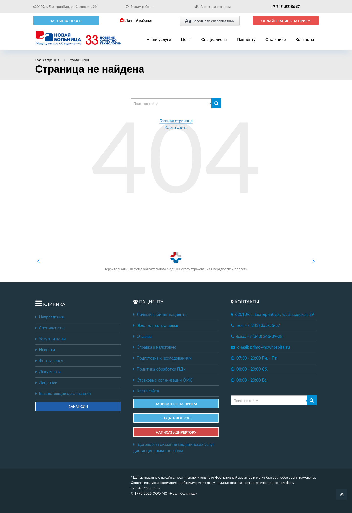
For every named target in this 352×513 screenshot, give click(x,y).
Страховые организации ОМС (163, 380)
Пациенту (246, 39)
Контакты (305, 39)
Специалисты (214, 39)
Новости (45, 349)
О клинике (275, 39)
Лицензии (46, 382)
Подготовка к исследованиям (162, 358)
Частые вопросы (66, 21)
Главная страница (176, 121)
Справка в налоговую (154, 347)
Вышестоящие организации (63, 393)
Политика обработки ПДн (159, 369)
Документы (48, 371)
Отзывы (142, 336)
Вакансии (78, 406)
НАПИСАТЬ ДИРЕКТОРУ (176, 432)
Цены (186, 39)
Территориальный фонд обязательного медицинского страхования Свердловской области (175, 261)
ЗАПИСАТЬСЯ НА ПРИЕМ (176, 404)
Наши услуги (159, 39)
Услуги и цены (50, 339)
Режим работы (139, 7)
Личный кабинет (136, 20)
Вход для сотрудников (158, 325)
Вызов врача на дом (213, 7)
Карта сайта (176, 127)
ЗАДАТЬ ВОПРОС (176, 418)
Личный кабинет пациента (160, 314)
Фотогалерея (49, 360)
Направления (49, 317)
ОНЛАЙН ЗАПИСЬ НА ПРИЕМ (286, 21)
